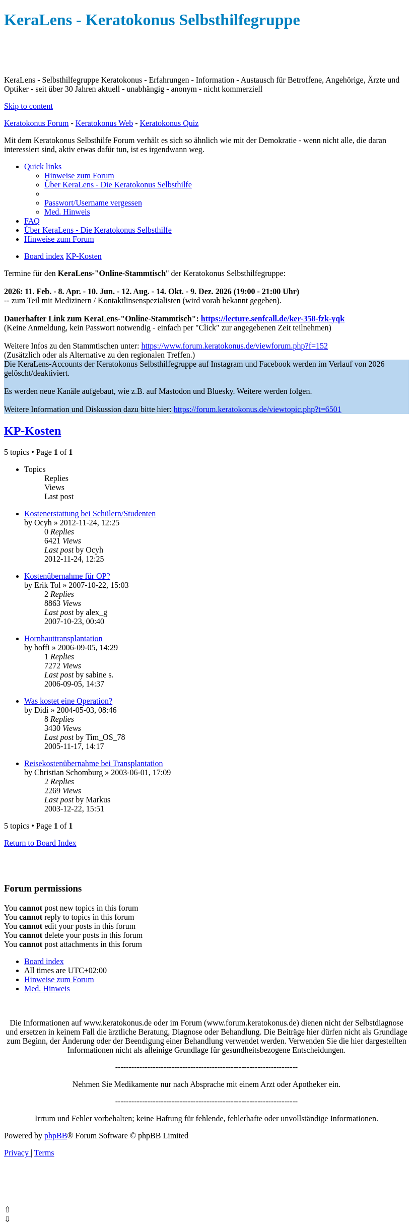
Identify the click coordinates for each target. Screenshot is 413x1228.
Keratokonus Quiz (169, 123)
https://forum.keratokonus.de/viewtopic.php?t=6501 (257, 409)
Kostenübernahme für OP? (67, 576)
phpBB (55, 1135)
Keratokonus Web (104, 123)
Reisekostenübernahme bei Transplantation (93, 763)
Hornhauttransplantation (63, 638)
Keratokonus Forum (36, 123)
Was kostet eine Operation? (68, 701)
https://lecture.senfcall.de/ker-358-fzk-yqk (273, 318)
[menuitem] (79, 175)
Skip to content (28, 106)
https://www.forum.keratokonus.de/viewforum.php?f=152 (234, 346)
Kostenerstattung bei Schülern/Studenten (90, 513)
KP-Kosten (32, 430)
